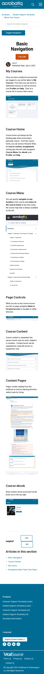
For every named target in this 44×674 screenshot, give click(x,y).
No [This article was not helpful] (27, 544)
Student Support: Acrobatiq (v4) (15, 614)
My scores (12, 566)
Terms (7, 659)
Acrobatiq (6, 15)
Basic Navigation (15, 558)
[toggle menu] (40, 4)
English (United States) (14, 639)
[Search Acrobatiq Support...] (22, 24)
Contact (10, 663)
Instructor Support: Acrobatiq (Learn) (17, 601)
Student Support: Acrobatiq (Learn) (17, 606)
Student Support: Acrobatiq (24, 15)
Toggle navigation (13, 33)
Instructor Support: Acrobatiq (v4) (16, 610)
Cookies (28, 659)
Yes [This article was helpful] (26, 538)
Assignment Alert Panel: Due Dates (22, 570)
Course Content (14, 562)
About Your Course (11, 17)
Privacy (17, 659)
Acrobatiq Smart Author (12, 618)
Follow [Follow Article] (22, 57)
